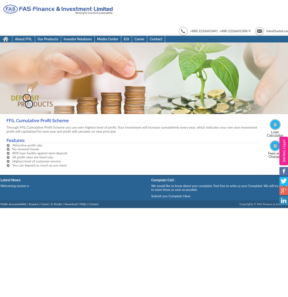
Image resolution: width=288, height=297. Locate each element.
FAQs (83, 204)
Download (70, 204)
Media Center (107, 39)
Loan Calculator (275, 133)
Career (45, 204)
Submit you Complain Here (170, 196)
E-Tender (57, 204)
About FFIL (23, 39)
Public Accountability (13, 204)
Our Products (47, 39)
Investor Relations (78, 39)
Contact (94, 204)
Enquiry (33, 204)
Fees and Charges (275, 155)
